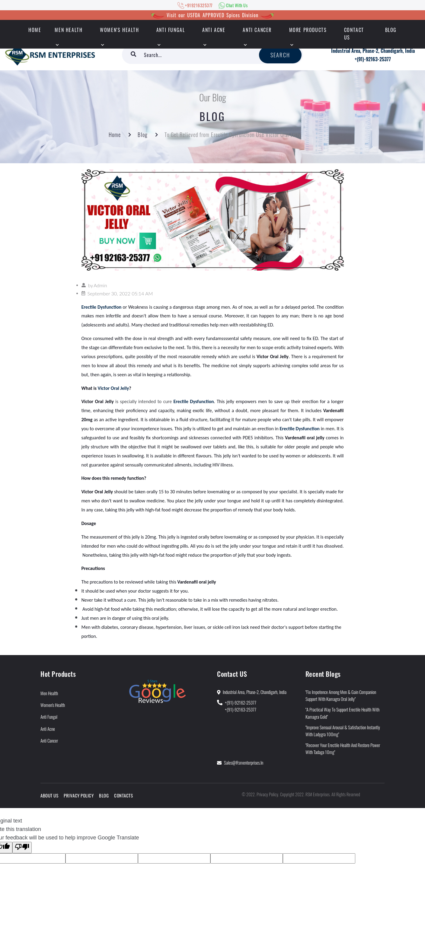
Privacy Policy (79, 795)
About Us (49, 795)
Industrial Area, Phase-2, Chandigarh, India (373, 50)
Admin (100, 285)
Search (280, 55)
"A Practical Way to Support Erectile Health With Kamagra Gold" (342, 713)
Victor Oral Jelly (113, 388)
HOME (34, 29)
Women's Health (119, 29)
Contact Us (354, 33)
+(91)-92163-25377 (373, 59)
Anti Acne (213, 29)
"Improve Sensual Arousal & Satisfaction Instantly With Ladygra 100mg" (342, 730)
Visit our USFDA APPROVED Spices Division (212, 15)
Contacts (123, 795)
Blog (391, 29)
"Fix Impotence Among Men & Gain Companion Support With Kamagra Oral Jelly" (340, 695)
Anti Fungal (170, 29)
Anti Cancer (257, 29)
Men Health (68, 29)
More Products (308, 29)
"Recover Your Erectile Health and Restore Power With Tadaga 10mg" (342, 748)
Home (115, 134)
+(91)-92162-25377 (240, 702)
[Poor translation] (22, 847)
